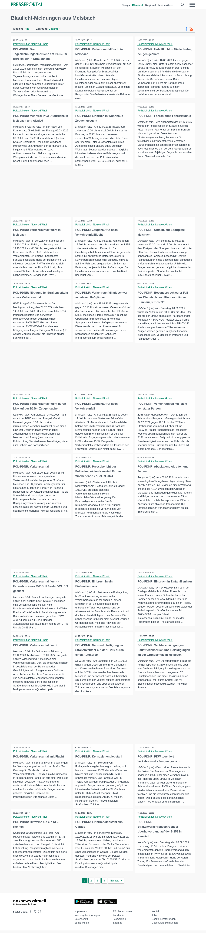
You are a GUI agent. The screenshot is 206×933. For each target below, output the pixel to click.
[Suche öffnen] (183, 5)
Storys (126, 5)
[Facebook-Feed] (186, 29)
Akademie (118, 917)
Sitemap (117, 925)
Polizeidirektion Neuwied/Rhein (30, 44)
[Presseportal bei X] (34, 914)
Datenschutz (81, 921)
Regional (150, 5)
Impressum (80, 914)
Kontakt (156, 914)
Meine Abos (165, 5)
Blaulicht (137, 5)
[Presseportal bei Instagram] (38, 913)
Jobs (154, 917)
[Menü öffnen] (192, 5)
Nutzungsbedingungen (87, 917)
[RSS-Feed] (191, 29)
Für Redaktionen (122, 914)
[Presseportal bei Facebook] (30, 914)
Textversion (119, 921)
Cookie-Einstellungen (164, 921)
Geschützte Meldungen (165, 925)
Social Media (81, 925)
